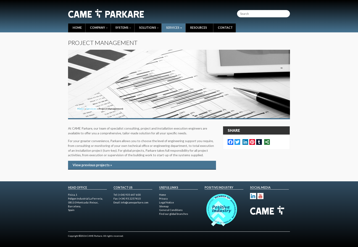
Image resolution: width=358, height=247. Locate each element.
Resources (198, 27)
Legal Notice (166, 202)
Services (174, 27)
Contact (225, 27)
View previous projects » (92, 165)
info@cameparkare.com (134, 202)
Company (99, 27)
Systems (123, 27)
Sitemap (163, 206)
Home (77, 27)
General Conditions (171, 209)
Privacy (163, 198)
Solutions (149, 27)
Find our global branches (173, 213)
